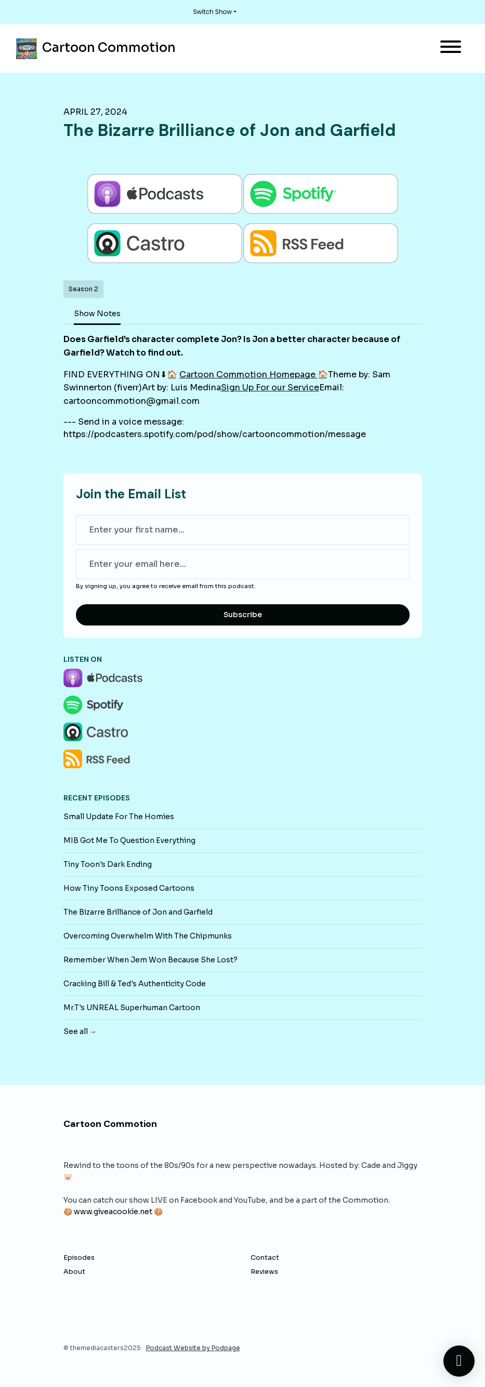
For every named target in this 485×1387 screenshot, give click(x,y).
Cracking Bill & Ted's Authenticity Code (134, 983)
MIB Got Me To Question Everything (129, 840)
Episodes (79, 1258)
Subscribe (243, 614)
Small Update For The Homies (118, 816)
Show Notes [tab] (97, 313)
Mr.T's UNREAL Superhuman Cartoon (131, 1007)
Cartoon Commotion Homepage (248, 374)
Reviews (264, 1272)
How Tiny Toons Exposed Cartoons (128, 888)
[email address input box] (243, 564)
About (74, 1272)
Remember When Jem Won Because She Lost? (150, 959)
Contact (265, 1258)
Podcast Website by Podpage (193, 1348)
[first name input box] (243, 530)
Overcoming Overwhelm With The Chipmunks (147, 936)
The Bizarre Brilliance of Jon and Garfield (138, 912)
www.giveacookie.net (113, 1211)
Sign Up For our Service (270, 387)
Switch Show (212, 11)
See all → (80, 1031)
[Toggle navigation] (450, 48)
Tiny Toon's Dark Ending (107, 864)
